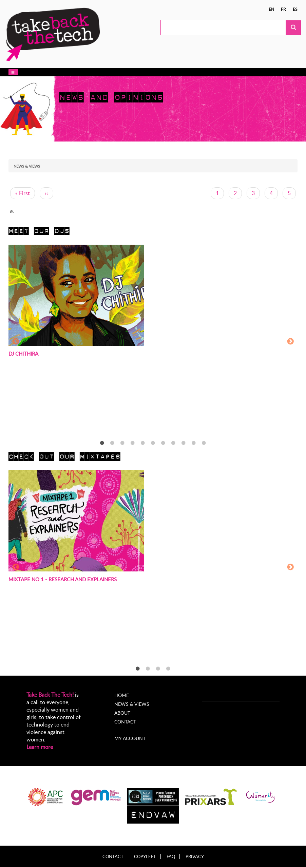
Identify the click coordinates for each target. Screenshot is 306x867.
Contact (125, 721)
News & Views (131, 704)
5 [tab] (142, 443)
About (122, 713)
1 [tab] (102, 443)
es (295, 9)
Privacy (195, 856)
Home (121, 695)
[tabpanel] (153, 342)
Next (290, 342)
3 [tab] (122, 443)
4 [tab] (132, 443)
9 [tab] (183, 443)
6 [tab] (153, 443)
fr (283, 9)
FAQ (171, 856)
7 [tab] (163, 443)
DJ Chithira (23, 353)
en (271, 9)
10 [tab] (193, 443)
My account (130, 738)
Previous (15, 342)
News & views (27, 166)
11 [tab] (203, 443)
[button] (13, 72)
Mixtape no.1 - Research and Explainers (62, 579)
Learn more (39, 747)
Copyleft (145, 856)
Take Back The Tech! (50, 694)
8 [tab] (173, 443)
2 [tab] (112, 443)
